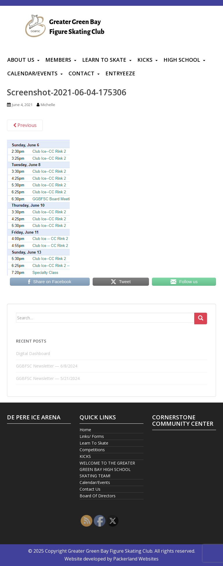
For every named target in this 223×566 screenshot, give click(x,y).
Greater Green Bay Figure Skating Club (110, 551)
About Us (20, 59)
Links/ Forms (92, 436)
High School (181, 59)
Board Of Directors (98, 495)
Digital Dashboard (33, 353)
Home (85, 429)
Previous (25, 125)
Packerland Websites (136, 559)
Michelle (48, 104)
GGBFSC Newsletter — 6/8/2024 (46, 366)
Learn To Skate (104, 59)
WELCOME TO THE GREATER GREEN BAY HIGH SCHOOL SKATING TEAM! (107, 469)
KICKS (144, 59)
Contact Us (90, 489)
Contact (81, 73)
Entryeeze (120, 73)
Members (58, 59)
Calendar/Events (32, 73)
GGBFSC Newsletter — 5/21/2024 (48, 378)
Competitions (92, 449)
